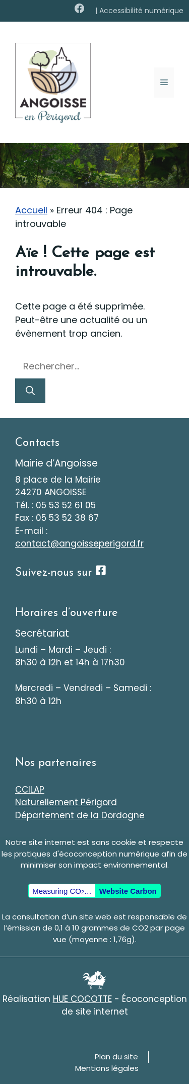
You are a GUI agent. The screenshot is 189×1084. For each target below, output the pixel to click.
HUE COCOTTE (82, 999)
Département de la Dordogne (80, 815)
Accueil (31, 210)
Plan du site (116, 1056)
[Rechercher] (30, 390)
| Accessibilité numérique (139, 11)
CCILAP (29, 790)
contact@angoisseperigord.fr (79, 543)
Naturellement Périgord (66, 802)
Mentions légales (107, 1068)
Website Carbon (128, 891)
